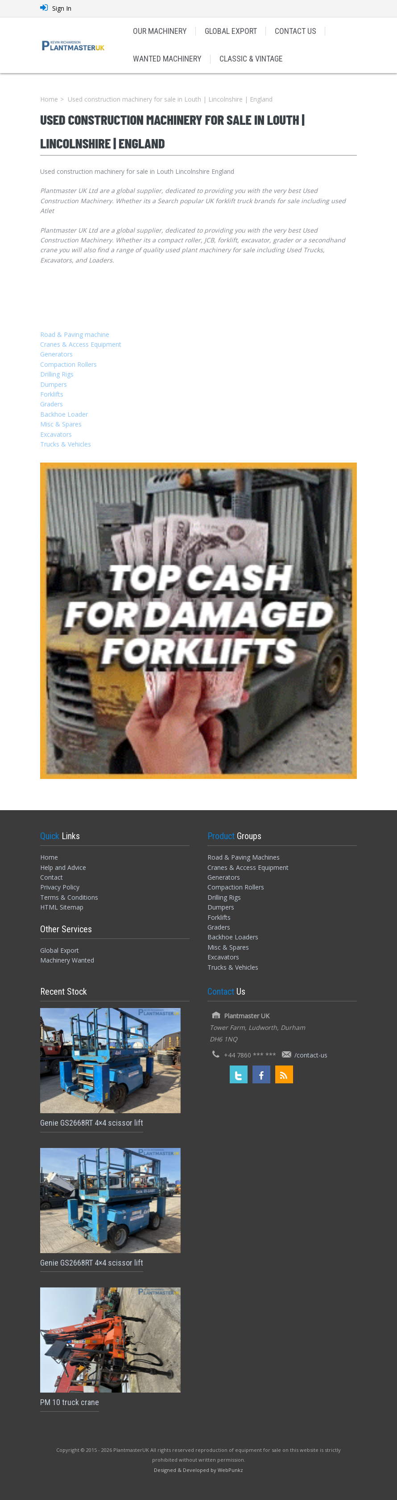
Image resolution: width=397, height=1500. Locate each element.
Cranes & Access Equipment (80, 344)
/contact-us (310, 1055)
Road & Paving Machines (243, 857)
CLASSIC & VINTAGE (251, 58)
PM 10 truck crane (69, 1402)
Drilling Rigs (57, 374)
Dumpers (53, 384)
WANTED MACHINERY (167, 58)
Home (49, 99)
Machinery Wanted (67, 960)
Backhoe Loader (64, 414)
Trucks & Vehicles (65, 444)
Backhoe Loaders (232, 937)
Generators (56, 354)
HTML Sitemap (61, 907)
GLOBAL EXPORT (231, 31)
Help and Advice (63, 867)
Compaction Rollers (68, 364)
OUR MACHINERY (160, 31)
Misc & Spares (61, 424)
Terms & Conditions (69, 897)
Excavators (56, 434)
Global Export (59, 950)
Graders (51, 404)
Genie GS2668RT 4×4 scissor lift (91, 1122)
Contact (51, 877)
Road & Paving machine (74, 334)
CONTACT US (295, 31)
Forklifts (51, 394)
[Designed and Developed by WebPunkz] (198, 1469)
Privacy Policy (59, 887)
